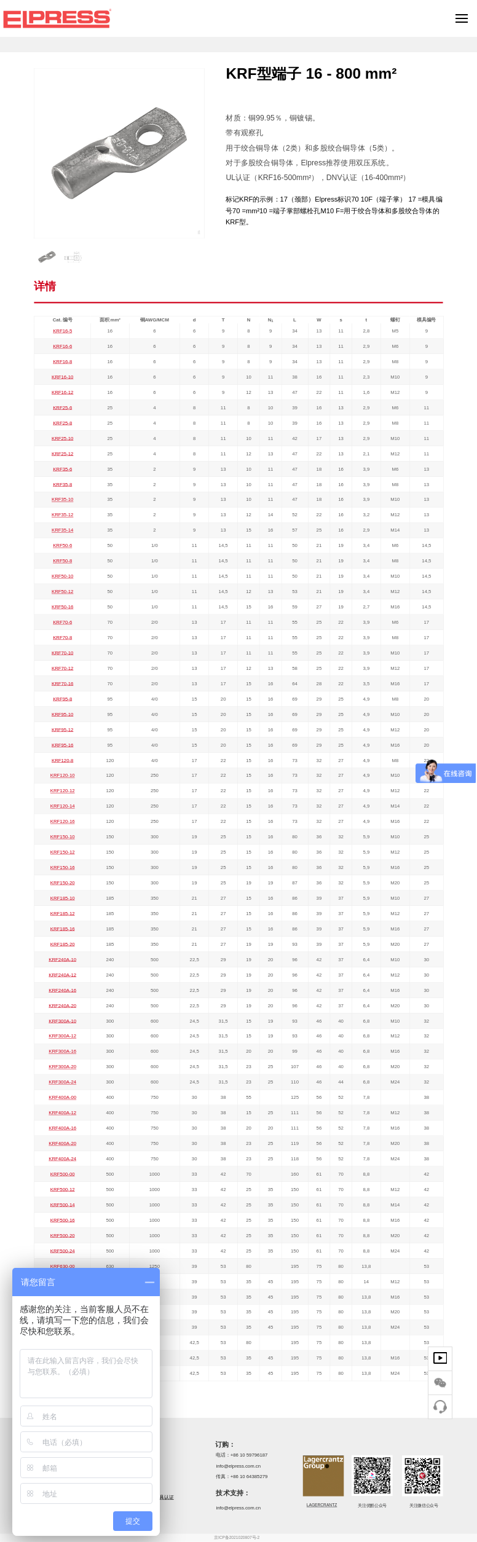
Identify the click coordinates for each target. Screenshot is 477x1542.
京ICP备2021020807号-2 (236, 1537)
